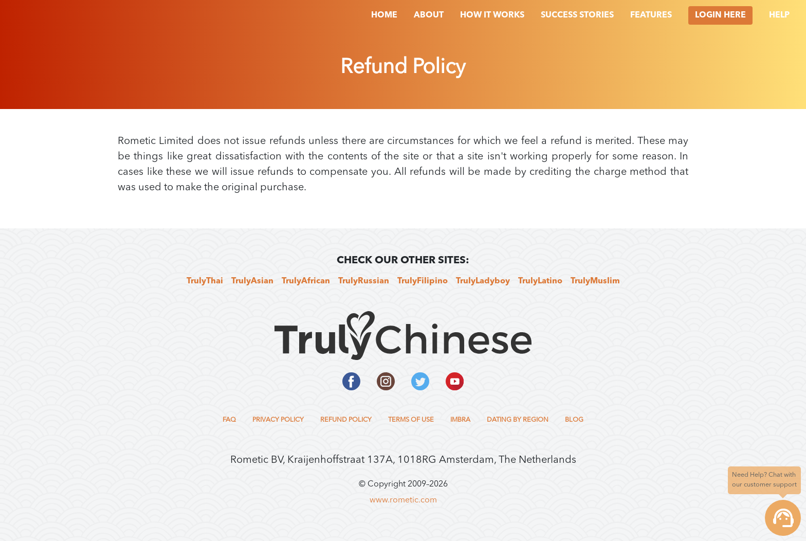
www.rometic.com (403, 500)
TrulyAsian (252, 281)
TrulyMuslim (595, 281)
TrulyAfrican (306, 281)
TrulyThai (205, 281)
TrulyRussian (363, 281)
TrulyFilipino (422, 281)
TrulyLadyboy (483, 281)
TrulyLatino (540, 281)
